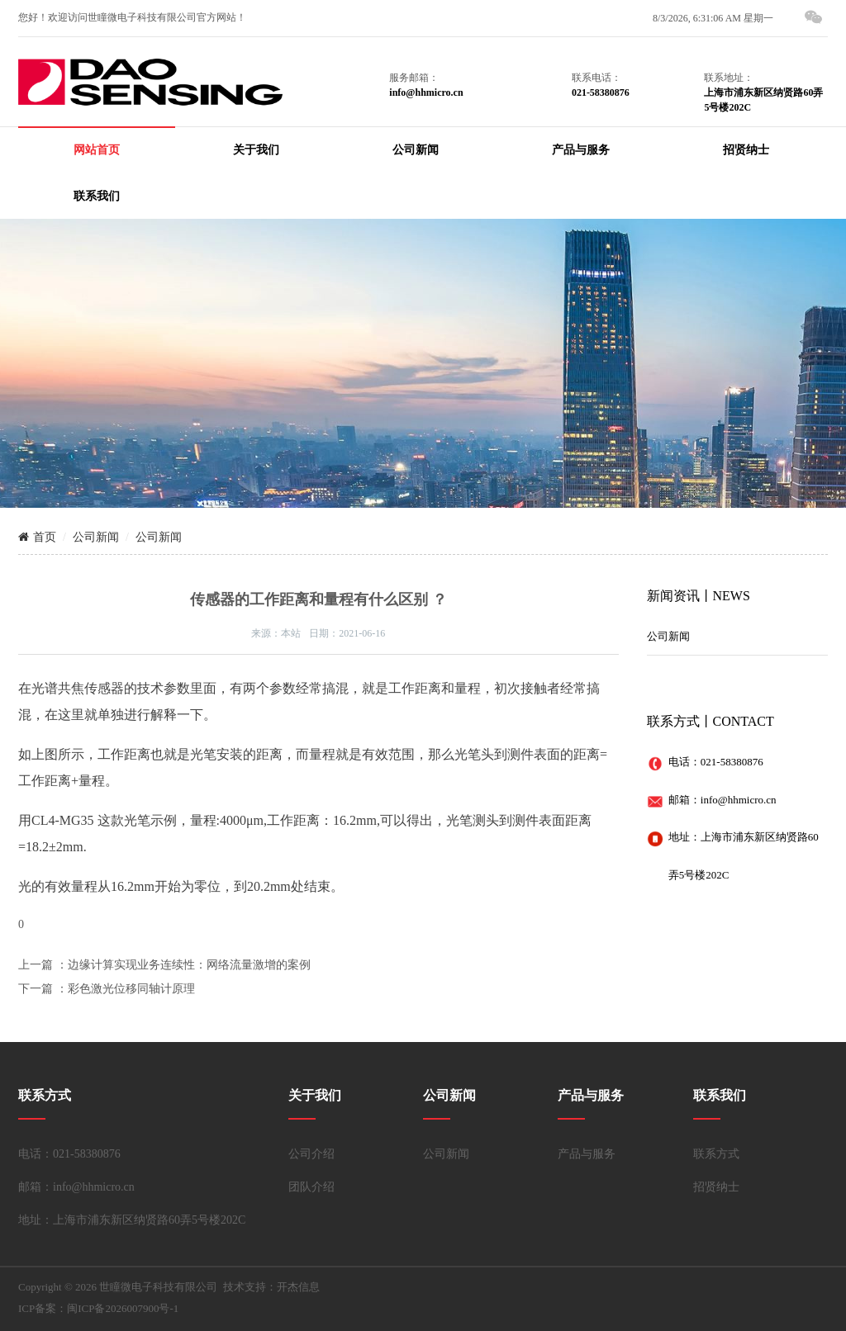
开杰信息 (298, 1287)
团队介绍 (311, 1187)
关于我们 (256, 150)
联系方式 (716, 1154)
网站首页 (97, 150)
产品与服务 (581, 150)
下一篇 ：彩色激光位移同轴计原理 (106, 989)
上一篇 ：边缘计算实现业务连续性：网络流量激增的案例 (164, 965)
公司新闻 (415, 150)
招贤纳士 (746, 150)
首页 (37, 537)
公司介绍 (311, 1154)
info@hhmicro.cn (739, 799)
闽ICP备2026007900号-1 (122, 1308)
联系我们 (97, 196)
